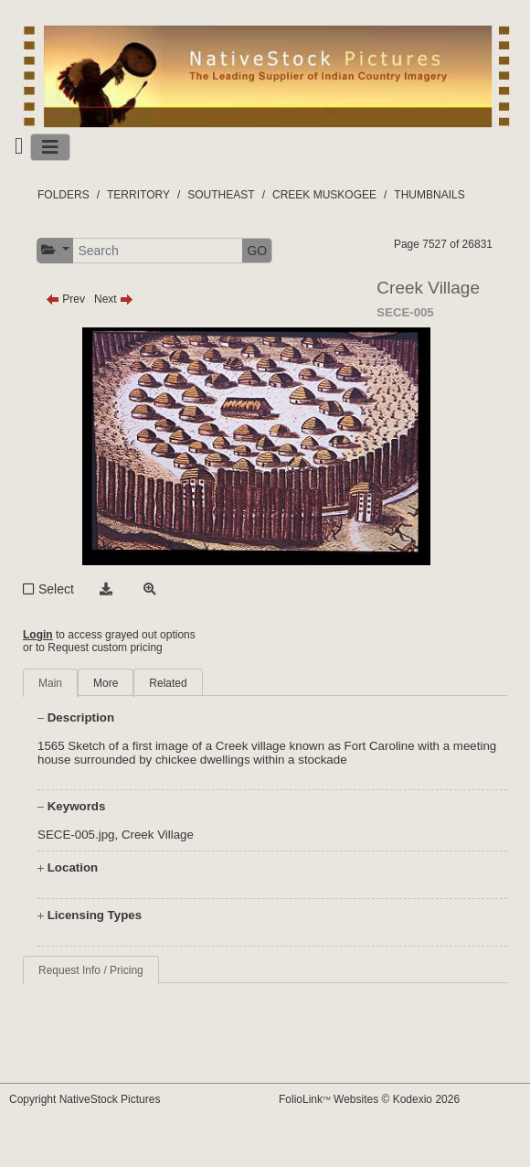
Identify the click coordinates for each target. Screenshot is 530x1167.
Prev (65, 299)
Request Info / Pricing (90, 970)
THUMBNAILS (429, 194)
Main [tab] (50, 683)
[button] (55, 250)
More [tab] (105, 683)
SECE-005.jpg (75, 834)
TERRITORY (138, 194)
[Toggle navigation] (50, 147)
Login (38, 634)
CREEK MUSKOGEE (324, 194)
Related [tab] (167, 683)
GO (257, 250)
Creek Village (158, 834)
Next (113, 299)
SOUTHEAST (220, 194)
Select (56, 589)
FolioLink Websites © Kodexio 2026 (369, 1099)
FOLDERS (63, 194)
